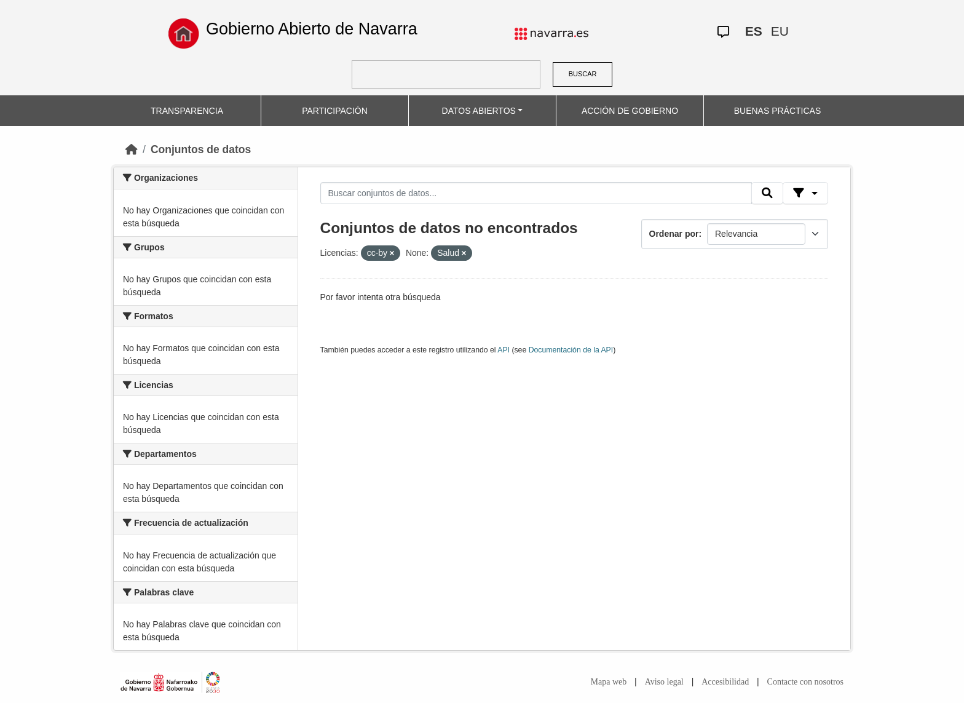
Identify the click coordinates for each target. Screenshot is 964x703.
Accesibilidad (725, 681)
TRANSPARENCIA (187, 111)
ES (753, 31)
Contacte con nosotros (805, 681)
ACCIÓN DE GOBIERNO (630, 111)
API (503, 350)
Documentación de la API (571, 350)
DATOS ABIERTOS (479, 111)
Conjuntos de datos (201, 149)
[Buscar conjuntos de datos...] (536, 193)
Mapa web (609, 681)
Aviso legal (664, 681)
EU (780, 31)
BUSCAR (583, 73)
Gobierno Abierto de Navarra (311, 29)
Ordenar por (674, 234)
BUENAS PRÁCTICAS (777, 111)
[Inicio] (131, 149)
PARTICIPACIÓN (335, 111)
